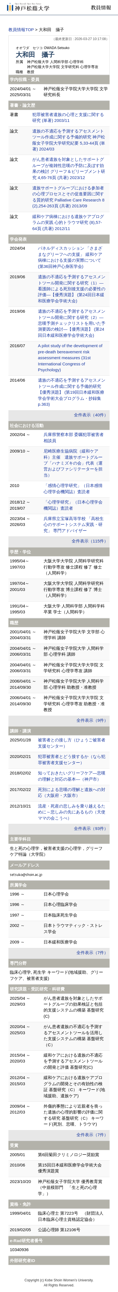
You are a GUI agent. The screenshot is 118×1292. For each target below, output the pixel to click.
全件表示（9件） (92, 720)
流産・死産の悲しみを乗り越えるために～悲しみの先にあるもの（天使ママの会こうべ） (71, 812)
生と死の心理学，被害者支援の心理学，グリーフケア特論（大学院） (56, 851)
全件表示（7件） (92, 952)
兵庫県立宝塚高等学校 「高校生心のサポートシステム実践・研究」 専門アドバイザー (74, 524)
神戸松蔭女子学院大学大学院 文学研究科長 (76, 91)
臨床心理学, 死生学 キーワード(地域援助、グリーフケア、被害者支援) (56, 975)
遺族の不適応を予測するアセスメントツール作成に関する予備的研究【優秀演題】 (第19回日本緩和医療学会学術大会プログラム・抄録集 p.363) (71, 392)
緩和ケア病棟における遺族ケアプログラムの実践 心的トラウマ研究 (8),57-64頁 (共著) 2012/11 (68, 222)
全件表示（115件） (90, 541)
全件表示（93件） (91, 828)
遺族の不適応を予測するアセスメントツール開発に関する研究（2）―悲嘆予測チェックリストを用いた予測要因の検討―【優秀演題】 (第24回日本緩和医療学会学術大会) (71, 323)
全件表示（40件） (91, 414)
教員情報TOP (21, 29)
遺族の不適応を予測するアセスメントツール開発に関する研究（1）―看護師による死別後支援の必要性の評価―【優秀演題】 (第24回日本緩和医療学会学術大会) (71, 288)
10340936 (19, 1249)
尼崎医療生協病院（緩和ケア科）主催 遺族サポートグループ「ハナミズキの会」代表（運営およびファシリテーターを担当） (73, 463)
